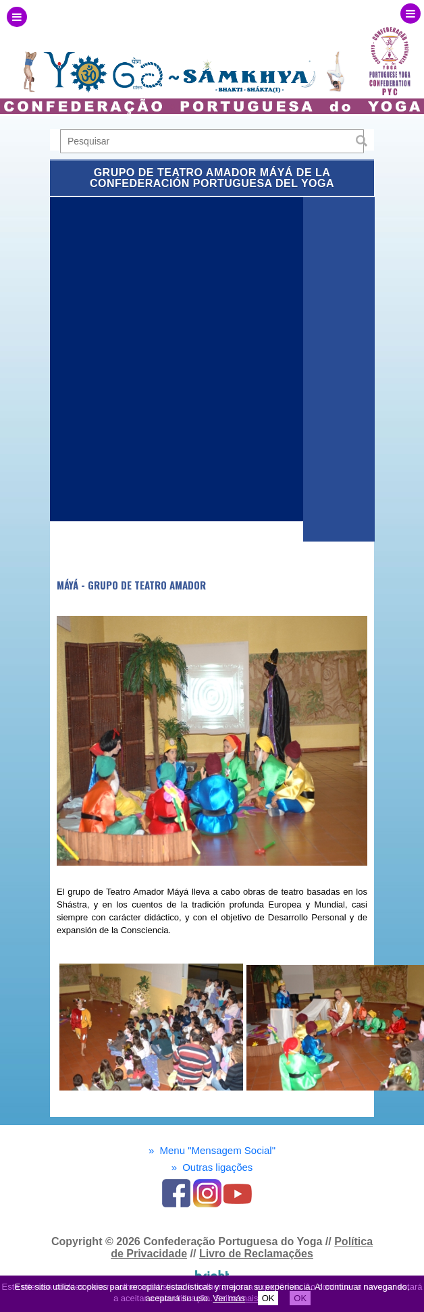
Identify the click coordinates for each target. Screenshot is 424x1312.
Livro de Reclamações (256, 1253)
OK (268, 1298)
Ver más (229, 1298)
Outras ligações (212, 1167)
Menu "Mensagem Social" (212, 1150)
